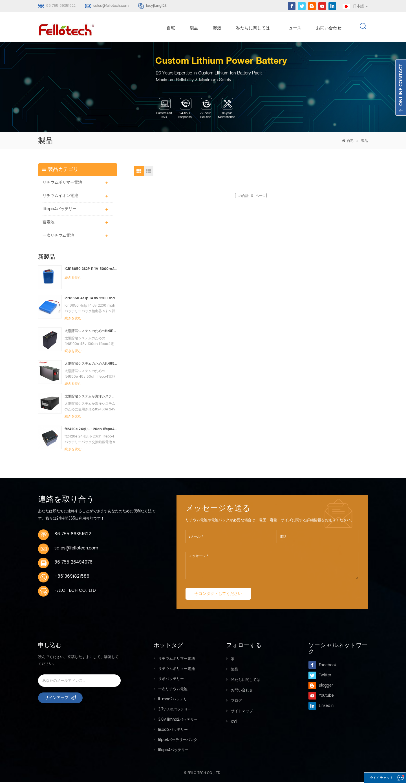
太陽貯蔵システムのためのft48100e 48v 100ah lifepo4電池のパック (91, 332)
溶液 (217, 28)
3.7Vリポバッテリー (174, 710)
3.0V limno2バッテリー (178, 720)
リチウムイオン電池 (60, 196)
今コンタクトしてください (218, 594)
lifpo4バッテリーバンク (177, 741)
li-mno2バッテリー (174, 700)
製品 (194, 28)
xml (234, 720)
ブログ (236, 700)
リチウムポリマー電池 (62, 183)
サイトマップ (242, 710)
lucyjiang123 (156, 5)
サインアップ (57, 700)
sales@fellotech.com (111, 5)
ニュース (292, 28)
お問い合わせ (328, 28)
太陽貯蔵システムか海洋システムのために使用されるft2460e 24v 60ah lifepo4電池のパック (91, 397)
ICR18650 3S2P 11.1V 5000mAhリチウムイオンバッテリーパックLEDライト (91, 269)
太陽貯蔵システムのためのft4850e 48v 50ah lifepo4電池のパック (91, 364)
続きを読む (73, 278)
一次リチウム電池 (58, 236)
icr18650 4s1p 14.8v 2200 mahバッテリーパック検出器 (91, 299)
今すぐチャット (375, 778)
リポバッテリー (171, 680)
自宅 (171, 28)
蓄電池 (48, 223)
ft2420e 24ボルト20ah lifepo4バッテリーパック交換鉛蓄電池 (91, 430)
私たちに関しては (253, 28)
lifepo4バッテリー (59, 209)
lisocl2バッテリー (173, 731)
